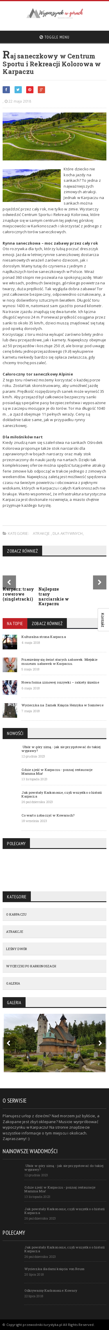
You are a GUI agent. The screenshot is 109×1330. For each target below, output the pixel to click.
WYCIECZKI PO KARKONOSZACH (31, 966)
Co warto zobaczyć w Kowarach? (48, 815)
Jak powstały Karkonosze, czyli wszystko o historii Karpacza (62, 794)
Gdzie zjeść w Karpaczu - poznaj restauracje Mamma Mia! (57, 771)
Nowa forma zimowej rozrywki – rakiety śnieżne (60, 682)
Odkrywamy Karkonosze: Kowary (50, 1290)
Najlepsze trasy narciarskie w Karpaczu (53, 596)
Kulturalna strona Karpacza (44, 636)
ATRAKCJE (42, 533)
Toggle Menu (54, 37)
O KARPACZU (16, 914)
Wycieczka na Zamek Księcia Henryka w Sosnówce (62, 705)
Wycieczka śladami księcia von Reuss (54, 1269)
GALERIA (13, 983)
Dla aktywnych (68, 533)
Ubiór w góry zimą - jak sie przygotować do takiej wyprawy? (61, 749)
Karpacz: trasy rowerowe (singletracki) (18, 594)
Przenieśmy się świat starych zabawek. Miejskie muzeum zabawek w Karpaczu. (59, 661)
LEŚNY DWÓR (16, 949)
